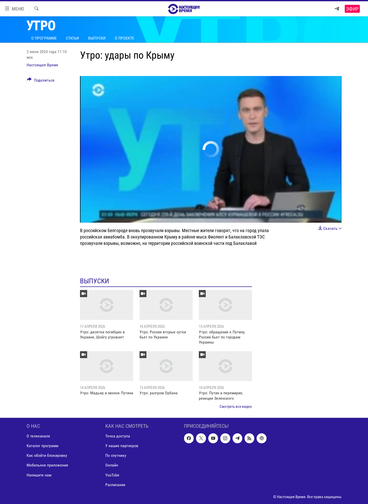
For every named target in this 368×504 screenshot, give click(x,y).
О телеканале (38, 436)
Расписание (115, 484)
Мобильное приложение (47, 465)
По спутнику (115, 455)
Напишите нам (39, 475)
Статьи (72, 38)
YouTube (112, 475)
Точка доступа (117, 436)
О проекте (124, 38)
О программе (44, 38)
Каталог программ (42, 446)
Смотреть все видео (236, 406)
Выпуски (97, 38)
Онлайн (111, 465)
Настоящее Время (42, 64)
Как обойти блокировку (47, 455)
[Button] (40, 81)
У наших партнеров (121, 446)
